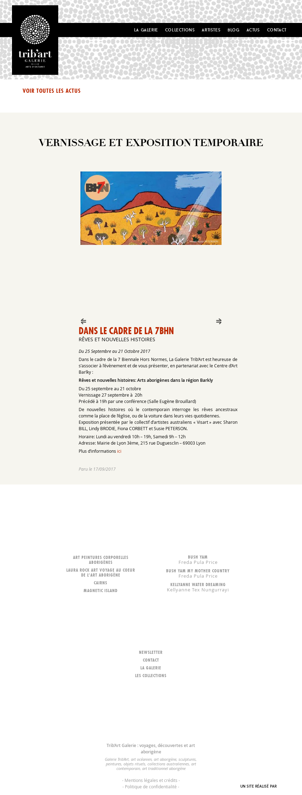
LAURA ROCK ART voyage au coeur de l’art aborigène (100, 572)
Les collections (151, 675)
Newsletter (151, 652)
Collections (180, 29)
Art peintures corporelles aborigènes (100, 560)
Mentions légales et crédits (151, 780)
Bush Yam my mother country (198, 573)
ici (119, 451)
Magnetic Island (100, 590)
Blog (233, 29)
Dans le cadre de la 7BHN (126, 331)
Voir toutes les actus (52, 90)
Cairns (100, 582)
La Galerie (146, 29)
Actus (253, 29)
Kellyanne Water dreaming (198, 587)
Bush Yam (198, 559)
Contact (276, 29)
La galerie (150, 667)
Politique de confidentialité (151, 786)
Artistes (211, 29)
